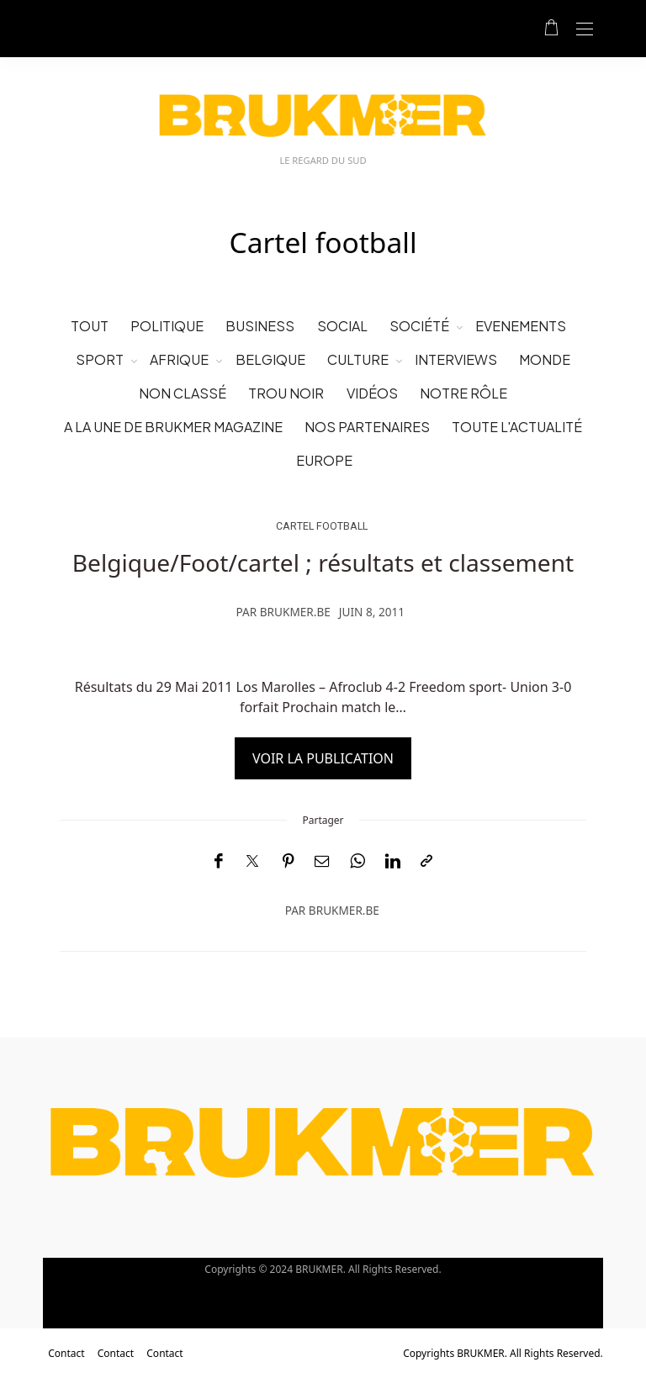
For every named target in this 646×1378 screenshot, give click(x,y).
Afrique (179, 359)
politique (167, 326)
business (259, 326)
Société (419, 326)
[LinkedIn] (393, 861)
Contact (66, 1353)
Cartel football (322, 526)
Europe (324, 460)
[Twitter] (252, 862)
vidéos (372, 393)
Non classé (182, 393)
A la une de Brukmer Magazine (173, 427)
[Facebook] (218, 861)
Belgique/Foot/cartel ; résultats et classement (323, 562)
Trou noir (286, 393)
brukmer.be (295, 612)
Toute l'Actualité (517, 427)
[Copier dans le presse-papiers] (426, 861)
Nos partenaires (367, 427)
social (342, 326)
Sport (100, 359)
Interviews (456, 359)
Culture (358, 359)
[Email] (322, 861)
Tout (90, 326)
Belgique (270, 359)
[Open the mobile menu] (584, 29)
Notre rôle (463, 393)
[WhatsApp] (357, 861)
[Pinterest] (288, 861)
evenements (520, 326)
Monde (544, 359)
